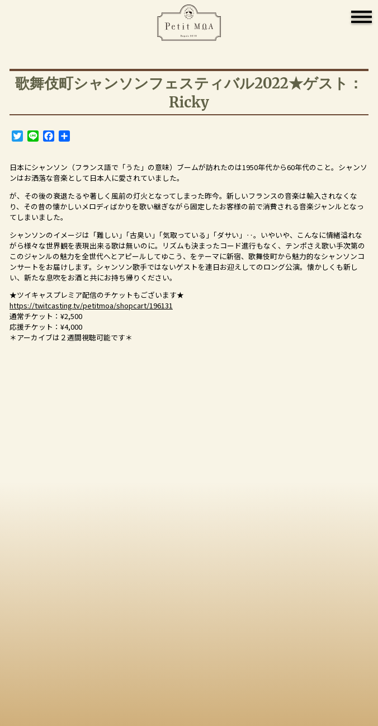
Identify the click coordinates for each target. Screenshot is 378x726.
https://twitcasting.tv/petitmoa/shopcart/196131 (91, 305)
